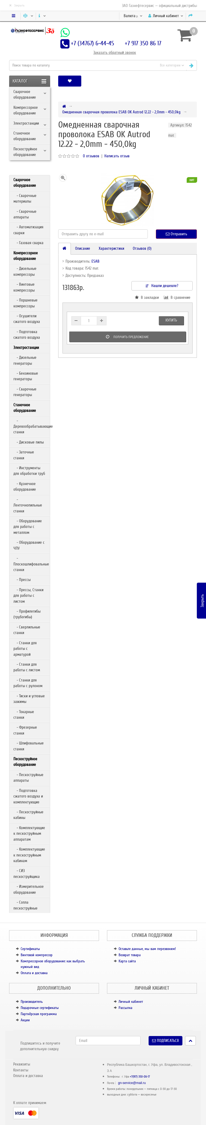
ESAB (95, 261)
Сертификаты (30, 949)
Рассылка (125, 1007)
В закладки (147, 297)
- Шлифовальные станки (28, 746)
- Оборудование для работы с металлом (27, 527)
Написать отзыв (117, 156)
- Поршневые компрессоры (25, 303)
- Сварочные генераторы (24, 392)
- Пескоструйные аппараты (28, 777)
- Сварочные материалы (24, 198)
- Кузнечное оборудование (24, 486)
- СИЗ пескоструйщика (26, 873)
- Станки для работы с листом (26, 667)
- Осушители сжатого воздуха (26, 319)
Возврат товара (130, 955)
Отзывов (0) (142, 248)
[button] (179, 81)
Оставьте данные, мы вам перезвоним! (147, 949)
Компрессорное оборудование (25, 110)
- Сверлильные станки (26, 630)
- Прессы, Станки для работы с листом (28, 595)
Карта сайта (127, 961)
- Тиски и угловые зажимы (29, 699)
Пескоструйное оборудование (25, 152)
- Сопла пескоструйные (25, 905)
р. (133, 15)
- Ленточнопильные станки (27, 505)
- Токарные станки (23, 714)
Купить (171, 320)
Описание (82, 248)
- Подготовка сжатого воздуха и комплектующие (28, 796)
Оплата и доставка (34, 973)
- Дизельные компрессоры (24, 271)
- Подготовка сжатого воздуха (26, 334)
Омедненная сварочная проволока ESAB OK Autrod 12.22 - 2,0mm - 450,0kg (121, 112)
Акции (25, 1020)
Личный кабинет (131, 1001)
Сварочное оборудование (24, 94)
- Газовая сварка (28, 242)
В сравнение (177, 297)
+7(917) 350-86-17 (140, 1077)
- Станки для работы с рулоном (27, 683)
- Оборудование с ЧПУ (29, 545)
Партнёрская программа (39, 1014)
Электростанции (26, 123)
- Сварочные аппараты (24, 214)
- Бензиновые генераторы (25, 376)
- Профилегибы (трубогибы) (27, 614)
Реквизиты (21, 1064)
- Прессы (22, 579)
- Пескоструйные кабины (28, 815)
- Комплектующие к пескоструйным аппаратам (29, 833)
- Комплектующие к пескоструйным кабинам (29, 855)
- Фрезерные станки (25, 730)
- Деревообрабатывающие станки (31, 426)
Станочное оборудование (24, 136)
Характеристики (111, 248)
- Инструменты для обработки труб (29, 470)
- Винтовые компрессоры (24, 287)
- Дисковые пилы (28, 442)
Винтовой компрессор (37, 955)
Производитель (32, 1001)
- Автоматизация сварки (28, 230)
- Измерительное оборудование (28, 889)
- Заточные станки (23, 455)
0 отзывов (91, 156)
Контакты (20, 1070)
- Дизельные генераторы (24, 360)
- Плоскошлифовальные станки (31, 564)
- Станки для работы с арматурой (25, 648)
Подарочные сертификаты (40, 1007)
